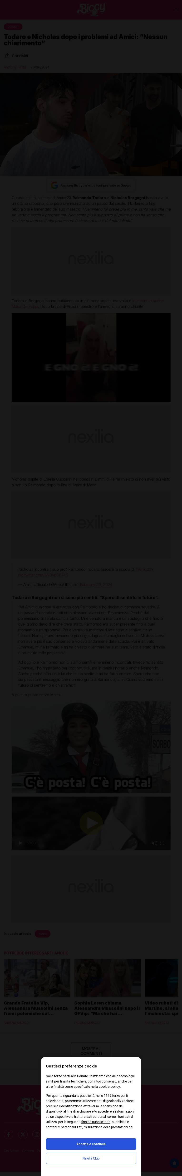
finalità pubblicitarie (95, 1122)
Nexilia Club (91, 1158)
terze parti (120, 1096)
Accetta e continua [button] (91, 1144)
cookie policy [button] (109, 1086)
